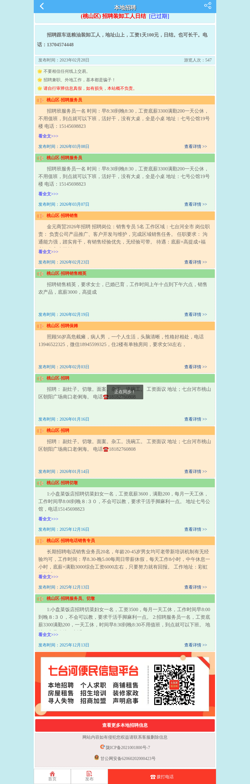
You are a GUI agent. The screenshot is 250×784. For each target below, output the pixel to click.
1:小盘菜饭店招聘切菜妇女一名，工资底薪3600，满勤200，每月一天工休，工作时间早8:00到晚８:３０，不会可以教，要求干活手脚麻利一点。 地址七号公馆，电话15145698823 (124, 501)
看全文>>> (48, 136)
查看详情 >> (195, 146)
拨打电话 (162, 777)
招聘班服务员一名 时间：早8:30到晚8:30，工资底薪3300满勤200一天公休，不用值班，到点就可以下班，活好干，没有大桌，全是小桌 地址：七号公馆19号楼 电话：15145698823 (124, 118)
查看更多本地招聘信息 (125, 725)
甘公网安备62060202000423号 (127, 758)
